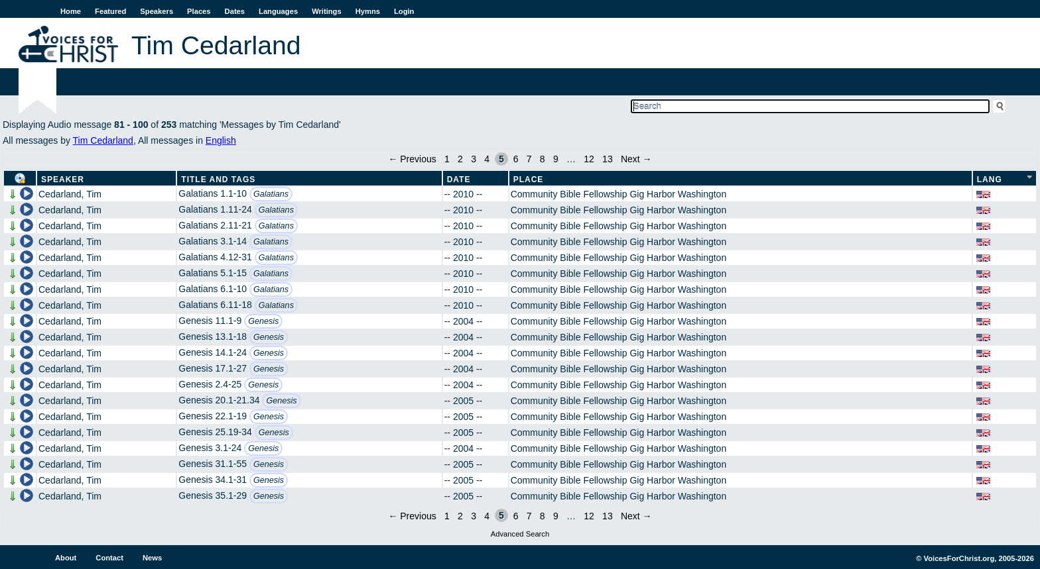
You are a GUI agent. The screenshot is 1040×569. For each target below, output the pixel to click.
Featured (110, 11)
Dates (235, 11)
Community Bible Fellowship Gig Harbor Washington (619, 194)
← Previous (412, 159)
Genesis (263, 321)
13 (607, 159)
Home (70, 11)
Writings (327, 11)
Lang (989, 179)
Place (528, 179)
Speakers (156, 11)
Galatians (271, 194)
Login (404, 11)
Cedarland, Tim (69, 194)
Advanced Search (520, 534)
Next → (636, 159)
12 (589, 159)
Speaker (62, 179)
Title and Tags (218, 179)
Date (459, 179)
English (221, 140)
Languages (278, 11)
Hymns (368, 11)
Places (198, 11)
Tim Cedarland (103, 140)
